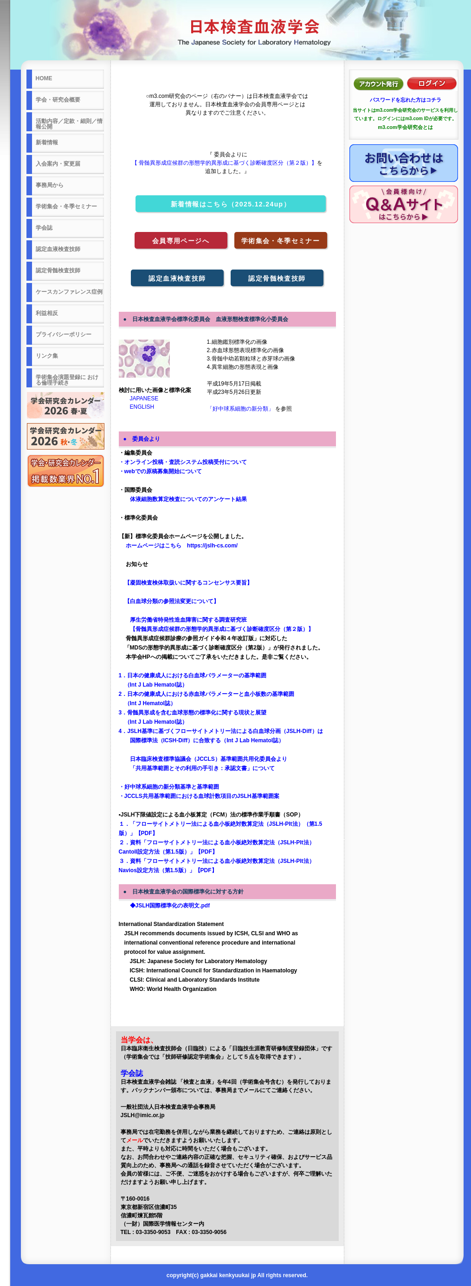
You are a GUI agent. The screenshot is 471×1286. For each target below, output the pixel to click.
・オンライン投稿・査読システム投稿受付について (183, 462)
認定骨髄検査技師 (276, 278)
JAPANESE (139, 398)
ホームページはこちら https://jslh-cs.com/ (178, 545)
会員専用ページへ (180, 240)
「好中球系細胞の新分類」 (241, 408)
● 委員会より (141, 439)
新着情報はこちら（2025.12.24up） (230, 204)
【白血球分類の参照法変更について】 (169, 601)
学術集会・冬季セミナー (280, 240)
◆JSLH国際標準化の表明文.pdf (164, 905)
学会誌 (132, 1073)
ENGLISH (137, 407)
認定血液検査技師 (177, 278)
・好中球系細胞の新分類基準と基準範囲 (169, 787)
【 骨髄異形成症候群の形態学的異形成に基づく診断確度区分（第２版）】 (224, 163)
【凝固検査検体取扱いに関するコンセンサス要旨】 (185, 582)
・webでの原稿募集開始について (160, 471)
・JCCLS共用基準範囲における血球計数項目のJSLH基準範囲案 (199, 796)
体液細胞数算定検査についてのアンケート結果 (183, 499)
